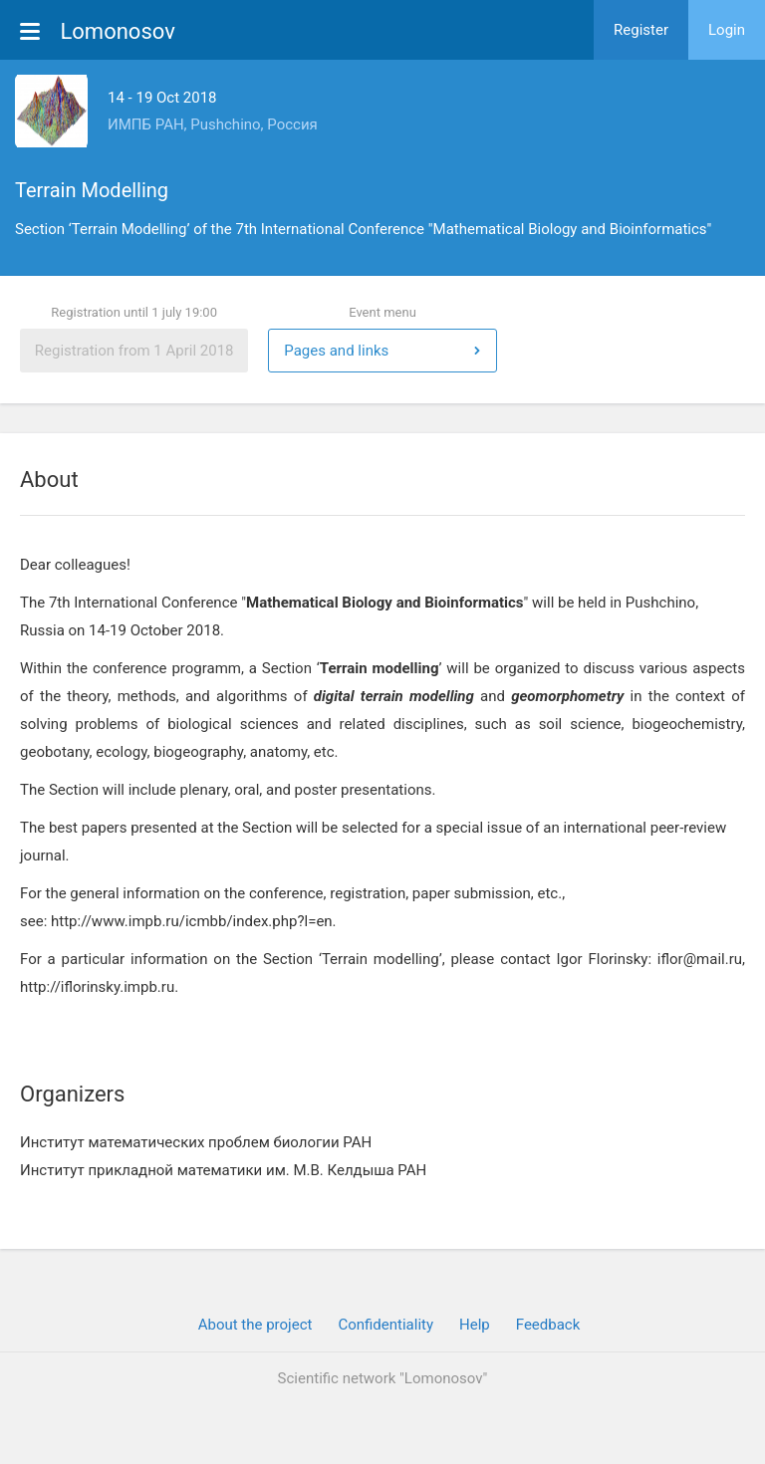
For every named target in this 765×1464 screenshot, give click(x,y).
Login (726, 30)
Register (641, 30)
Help (474, 1325)
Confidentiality (385, 1325)
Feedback (548, 1325)
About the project (255, 1325)
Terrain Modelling (91, 190)
